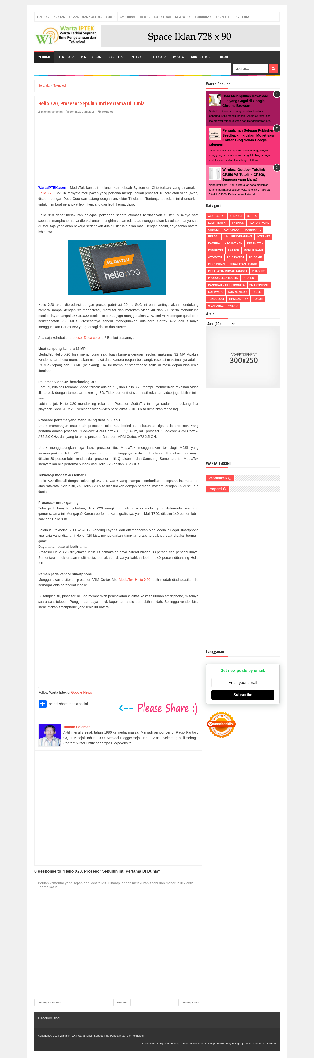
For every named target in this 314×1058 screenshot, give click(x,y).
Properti (222, 16)
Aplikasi (236, 215)
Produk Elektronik (223, 277)
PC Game (255, 257)
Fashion (238, 222)
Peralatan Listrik (243, 264)
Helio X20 (45, 193)
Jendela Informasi (265, 1043)
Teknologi (108, 111)
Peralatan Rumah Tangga (227, 271)
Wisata (178, 57)
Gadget (114, 57)
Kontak (59, 16)
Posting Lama (190, 1002)
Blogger (236, 1043)
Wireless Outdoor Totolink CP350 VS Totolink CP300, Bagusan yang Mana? (243, 174)
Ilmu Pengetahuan (238, 236)
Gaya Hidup (127, 16)
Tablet (257, 291)
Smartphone (259, 285)
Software (215, 291)
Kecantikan (162, 16)
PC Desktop (235, 257)
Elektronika (217, 222)
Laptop (233, 250)
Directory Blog (49, 1018)
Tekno (157, 57)
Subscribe (242, 695)
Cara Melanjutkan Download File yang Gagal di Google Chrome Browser (245, 101)
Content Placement (191, 1043)
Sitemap (210, 1043)
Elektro (64, 57)
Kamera (214, 243)
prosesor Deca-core (85, 338)
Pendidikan (203, 16)
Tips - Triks (241, 16)
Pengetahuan (91, 57)
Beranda (122, 1002)
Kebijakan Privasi (167, 1043)
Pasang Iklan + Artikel (85, 16)
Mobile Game (253, 250)
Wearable (216, 305)
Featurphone (259, 222)
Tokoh (223, 57)
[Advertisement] (118, 150)
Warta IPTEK (68, 1035)
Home (44, 57)
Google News (81, 692)
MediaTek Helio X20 (134, 580)
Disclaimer (148, 1043)
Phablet (258, 271)
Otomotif (215, 257)
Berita (110, 16)
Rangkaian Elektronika (226, 285)
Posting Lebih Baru (50, 1002)
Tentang (43, 16)
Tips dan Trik (238, 298)
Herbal (145, 16)
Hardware (253, 229)
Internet (138, 57)
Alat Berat (216, 215)
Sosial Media (237, 291)
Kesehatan (183, 16)
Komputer (199, 57)
